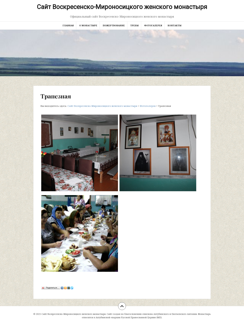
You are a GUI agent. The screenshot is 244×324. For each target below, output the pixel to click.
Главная (68, 25)
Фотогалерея (153, 25)
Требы (134, 25)
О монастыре (88, 25)
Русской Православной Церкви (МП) (141, 317)
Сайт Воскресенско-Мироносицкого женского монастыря (122, 7)
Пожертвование (114, 25)
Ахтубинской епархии (108, 317)
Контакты (174, 25)
